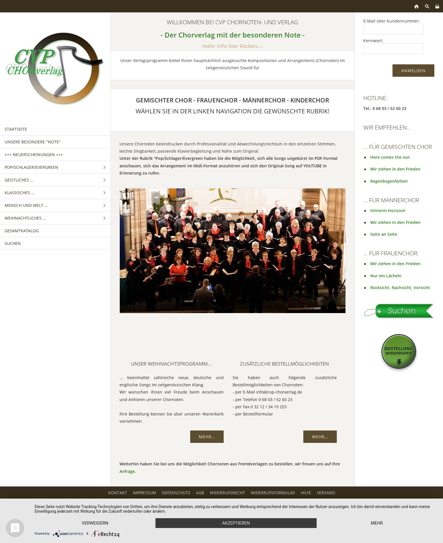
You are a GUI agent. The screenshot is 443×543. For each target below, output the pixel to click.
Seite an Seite (383, 234)
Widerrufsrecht (227, 492)
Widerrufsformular (273, 492)
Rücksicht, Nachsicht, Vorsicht (400, 287)
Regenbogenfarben (389, 181)
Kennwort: (373, 40)
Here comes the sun (390, 157)
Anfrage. (127, 471)
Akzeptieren (236, 523)
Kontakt (117, 492)
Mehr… (207, 436)
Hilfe (306, 492)
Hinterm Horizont (387, 210)
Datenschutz (176, 492)
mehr (377, 523)
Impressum (144, 492)
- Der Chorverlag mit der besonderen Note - (232, 35)
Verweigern (95, 523)
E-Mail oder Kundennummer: (391, 21)
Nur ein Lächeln (385, 275)
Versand (326, 492)
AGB (200, 492)
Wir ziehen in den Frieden (395, 169)
